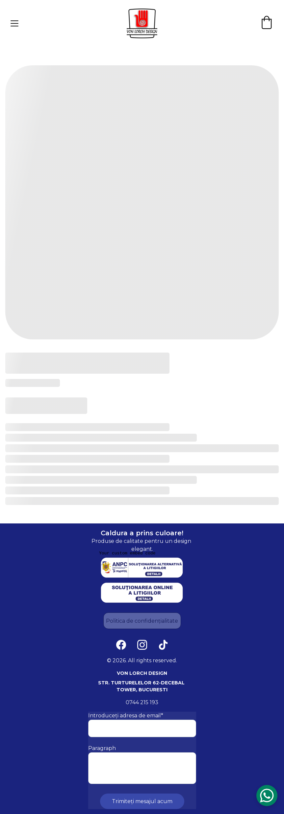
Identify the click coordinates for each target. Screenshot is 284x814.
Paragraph (102, 748)
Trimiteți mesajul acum (142, 801)
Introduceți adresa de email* (125, 715)
